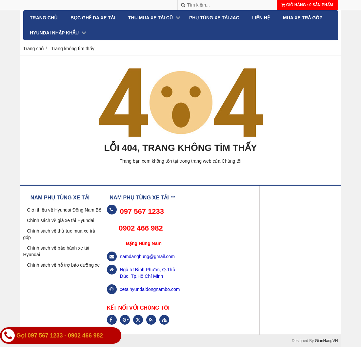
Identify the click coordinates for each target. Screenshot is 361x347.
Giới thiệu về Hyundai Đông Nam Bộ (64, 210)
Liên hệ (261, 17)
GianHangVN (326, 340)
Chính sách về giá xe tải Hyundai (60, 220)
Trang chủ (43, 17)
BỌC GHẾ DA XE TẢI (92, 17)
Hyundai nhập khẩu (54, 32)
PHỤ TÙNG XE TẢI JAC (214, 17)
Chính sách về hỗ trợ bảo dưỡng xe (63, 265)
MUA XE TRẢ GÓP (303, 17)
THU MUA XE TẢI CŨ (150, 17)
